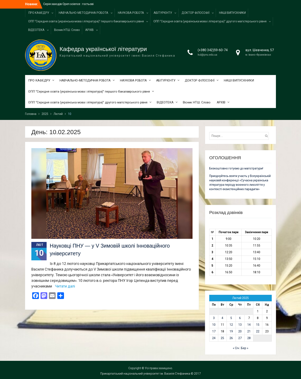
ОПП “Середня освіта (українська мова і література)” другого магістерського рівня (210, 21)
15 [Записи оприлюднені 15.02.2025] (257, 324)
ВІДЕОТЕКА (36, 30)
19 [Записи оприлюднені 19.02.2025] (231, 331)
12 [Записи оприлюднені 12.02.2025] (231, 324)
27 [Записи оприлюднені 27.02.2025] (240, 338)
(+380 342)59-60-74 (213, 50)
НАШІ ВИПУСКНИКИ (232, 12)
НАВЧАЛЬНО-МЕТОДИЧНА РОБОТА (83, 12)
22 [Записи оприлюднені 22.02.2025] (257, 331)
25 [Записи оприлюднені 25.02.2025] (222, 338)
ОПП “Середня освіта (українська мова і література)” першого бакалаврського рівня (86, 21)
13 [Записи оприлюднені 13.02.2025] (240, 324)
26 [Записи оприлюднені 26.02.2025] (231, 338)
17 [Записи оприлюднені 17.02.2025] (214, 331)
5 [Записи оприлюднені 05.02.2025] (231, 318)
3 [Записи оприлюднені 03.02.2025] (214, 318)
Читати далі (65, 286)
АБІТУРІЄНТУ (163, 12)
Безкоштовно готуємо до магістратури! (236, 168)
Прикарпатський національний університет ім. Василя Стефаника (145, 373)
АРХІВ (89, 30)
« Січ (236, 348)
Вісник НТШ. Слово (67, 30)
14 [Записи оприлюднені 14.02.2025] (249, 324)
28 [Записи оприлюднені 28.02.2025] (249, 338)
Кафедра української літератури (103, 49)
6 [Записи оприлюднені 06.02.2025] (240, 318)
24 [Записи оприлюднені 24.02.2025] (214, 338)
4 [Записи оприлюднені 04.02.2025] (222, 318)
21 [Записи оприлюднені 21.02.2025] (249, 331)
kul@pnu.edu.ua (207, 54)
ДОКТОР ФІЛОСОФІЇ (195, 12)
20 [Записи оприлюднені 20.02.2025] (240, 331)
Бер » (244, 348)
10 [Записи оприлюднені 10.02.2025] (214, 324)
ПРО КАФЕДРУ (38, 12)
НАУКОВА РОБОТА (131, 12)
